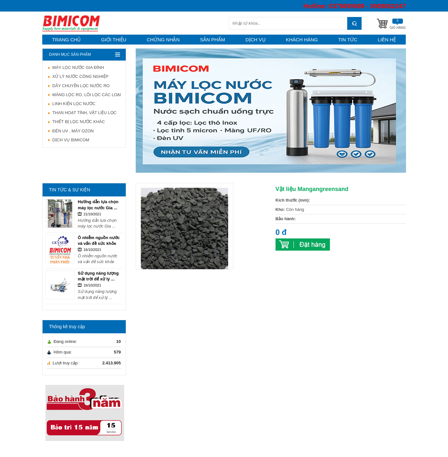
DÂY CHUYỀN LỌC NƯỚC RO (78, 85)
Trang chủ (66, 39)
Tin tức (347, 39)
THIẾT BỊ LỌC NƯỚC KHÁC (76, 121)
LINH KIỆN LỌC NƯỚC (71, 103)
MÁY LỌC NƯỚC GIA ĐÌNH (75, 67)
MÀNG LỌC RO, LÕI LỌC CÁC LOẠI (84, 94)
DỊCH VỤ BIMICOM (68, 139)
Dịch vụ (255, 39)
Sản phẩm (212, 39)
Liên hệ (387, 39)
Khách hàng (302, 39)
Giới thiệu (113, 39)
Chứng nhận (163, 39)
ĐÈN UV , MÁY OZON (70, 131)
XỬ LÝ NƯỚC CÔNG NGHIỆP (77, 76)
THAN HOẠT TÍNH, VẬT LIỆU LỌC (81, 112)
